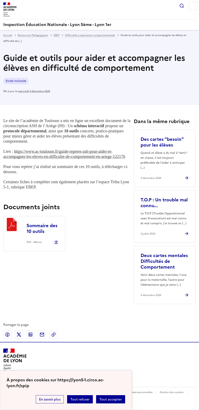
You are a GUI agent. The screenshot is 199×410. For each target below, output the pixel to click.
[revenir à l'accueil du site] (99, 24)
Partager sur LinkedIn (30, 334)
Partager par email (42, 334)
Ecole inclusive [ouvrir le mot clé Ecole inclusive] (16, 81)
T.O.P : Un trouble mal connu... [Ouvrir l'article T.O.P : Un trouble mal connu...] (164, 202)
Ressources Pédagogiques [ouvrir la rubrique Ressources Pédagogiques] (33, 35)
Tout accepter (110, 399)
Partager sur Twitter (19, 334)
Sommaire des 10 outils (42, 228)
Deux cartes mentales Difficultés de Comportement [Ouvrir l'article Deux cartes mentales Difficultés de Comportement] (164, 261)
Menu (193, 6)
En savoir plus (50, 399)
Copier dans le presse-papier (53, 334)
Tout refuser (80, 399)
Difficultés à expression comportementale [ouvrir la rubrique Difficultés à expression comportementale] (90, 35)
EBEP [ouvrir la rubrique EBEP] (56, 35)
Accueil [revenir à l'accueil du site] (7, 35)
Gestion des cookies (172, 392)
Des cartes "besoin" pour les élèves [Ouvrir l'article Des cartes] (162, 142)
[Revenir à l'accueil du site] (15, 360)
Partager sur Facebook (7, 334)
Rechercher (182, 6)
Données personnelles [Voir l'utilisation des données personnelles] (139, 392)
